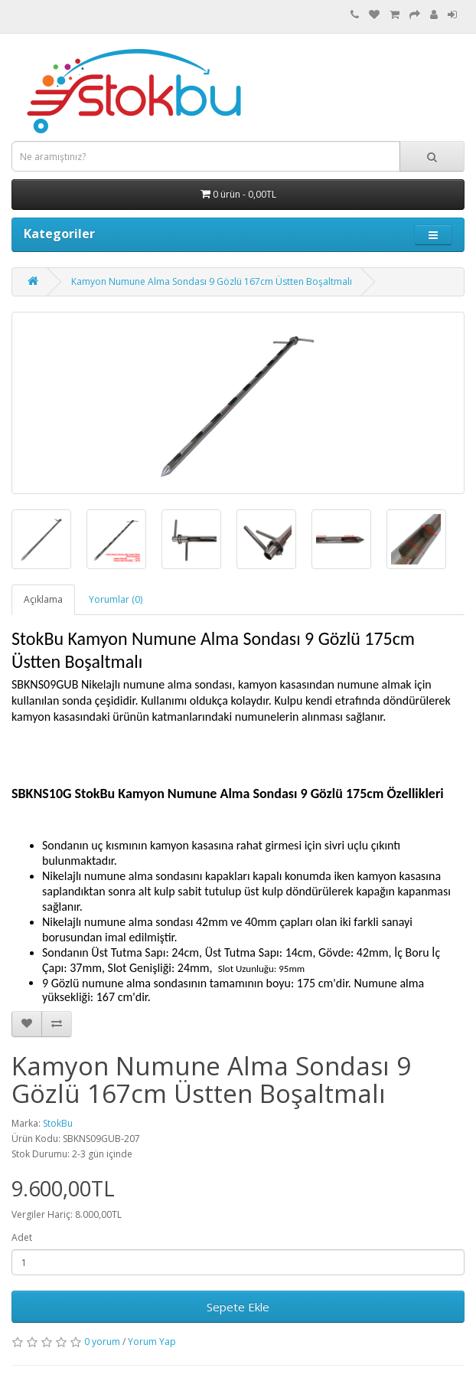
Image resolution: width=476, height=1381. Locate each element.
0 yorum (102, 1341)
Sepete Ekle (238, 1306)
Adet (21, 1237)
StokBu (58, 1123)
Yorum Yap (152, 1341)
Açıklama (43, 599)
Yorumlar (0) (115, 599)
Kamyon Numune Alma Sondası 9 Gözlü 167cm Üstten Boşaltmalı (211, 281)
